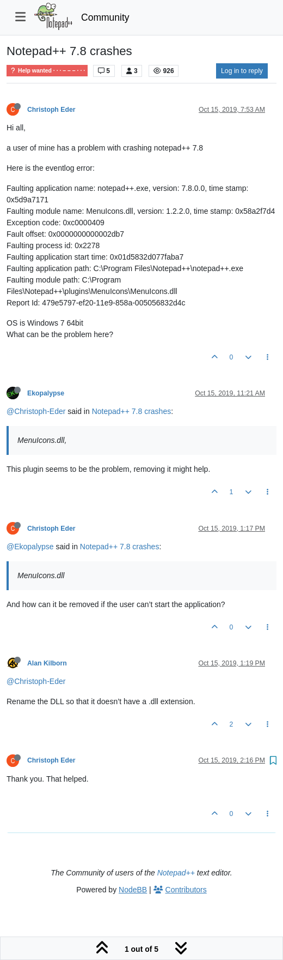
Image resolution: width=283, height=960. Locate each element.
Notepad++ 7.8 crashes (131, 411)
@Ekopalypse (30, 546)
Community (105, 17)
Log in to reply (242, 71)
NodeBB (133, 889)
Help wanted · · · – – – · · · (47, 70)
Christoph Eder (51, 109)
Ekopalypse (45, 393)
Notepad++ (176, 872)
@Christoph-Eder (36, 411)
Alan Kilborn (47, 663)
